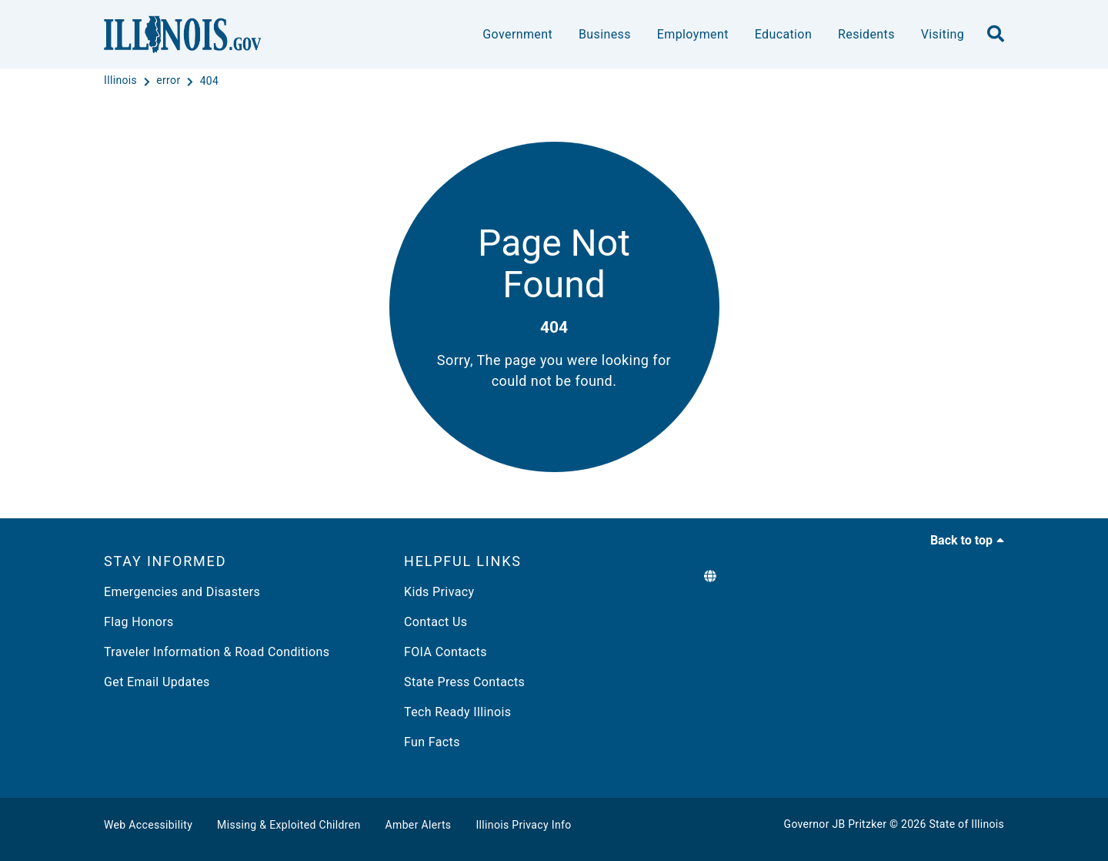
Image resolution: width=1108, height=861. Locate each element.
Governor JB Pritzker (835, 824)
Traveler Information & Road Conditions (216, 652)
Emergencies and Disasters (182, 592)
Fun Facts (432, 742)
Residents (866, 34)
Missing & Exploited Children (288, 825)
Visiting (942, 34)
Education (783, 34)
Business (605, 34)
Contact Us (435, 622)
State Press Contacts (464, 682)
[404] (209, 81)
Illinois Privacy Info (523, 825)
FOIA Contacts (445, 652)
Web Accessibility (148, 825)
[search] (995, 35)
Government (517, 34)
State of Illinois (966, 824)
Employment (693, 34)
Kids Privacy (439, 592)
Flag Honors (139, 622)
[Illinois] (122, 81)
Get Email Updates (157, 682)
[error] (169, 81)
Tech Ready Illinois (457, 712)
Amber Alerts (418, 825)
